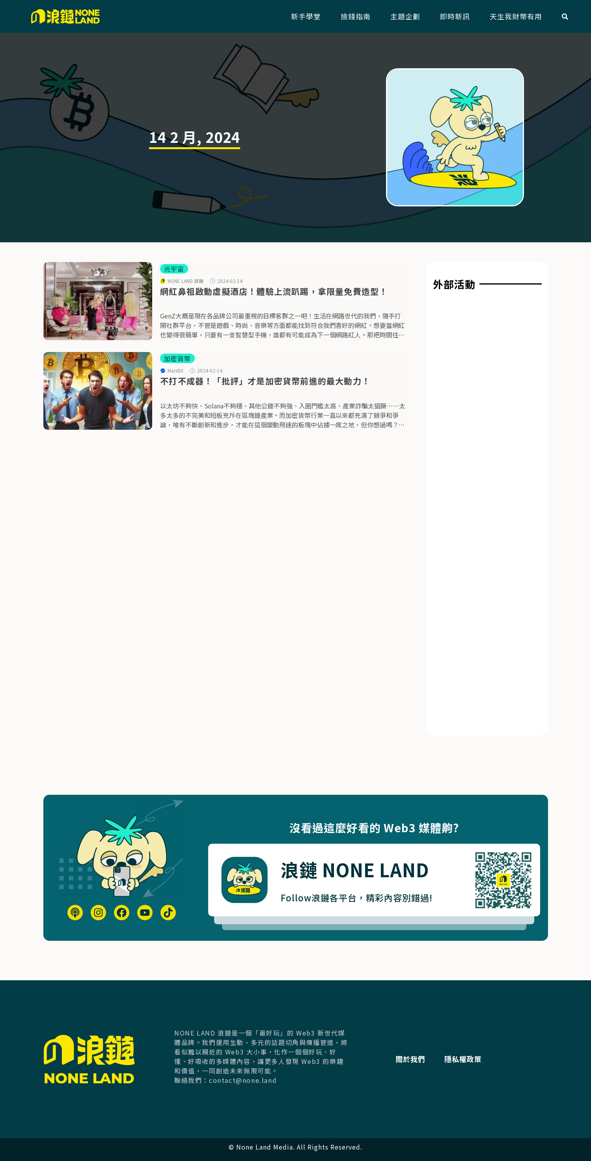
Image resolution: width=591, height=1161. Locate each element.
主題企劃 (405, 16)
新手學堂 (306, 16)
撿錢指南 (356, 16)
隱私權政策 (466, 1059)
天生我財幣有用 (516, 16)
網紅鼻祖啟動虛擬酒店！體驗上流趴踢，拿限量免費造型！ (274, 291)
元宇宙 (174, 268)
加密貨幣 (177, 358)
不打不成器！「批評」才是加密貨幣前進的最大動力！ (265, 381)
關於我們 (412, 1059)
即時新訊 (455, 16)
